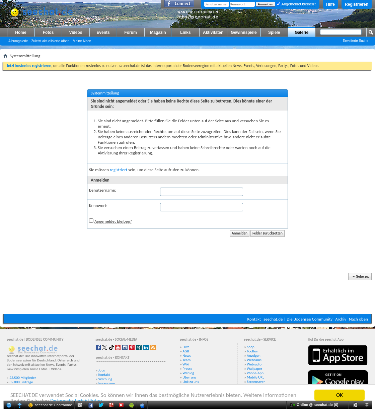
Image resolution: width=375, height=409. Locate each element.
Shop (250, 347)
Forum (130, 32)
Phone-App (255, 373)
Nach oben (358, 319)
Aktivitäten (213, 32)
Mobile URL (255, 377)
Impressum (106, 383)
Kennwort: (98, 205)
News (186, 355)
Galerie (301, 32)
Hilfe (330, 4)
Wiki (185, 364)
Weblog (188, 373)
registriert (118, 169)
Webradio (254, 364)
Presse (187, 368)
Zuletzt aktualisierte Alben (50, 41)
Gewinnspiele (243, 32)
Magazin (158, 32)
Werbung (105, 379)
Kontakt (254, 319)
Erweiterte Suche (355, 41)
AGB (185, 351)
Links (185, 32)
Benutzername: (102, 190)
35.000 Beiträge (21, 382)
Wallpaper (254, 368)
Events (102, 32)
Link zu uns (190, 382)
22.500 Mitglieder (22, 378)
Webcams (254, 360)
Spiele (274, 32)
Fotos (48, 32)
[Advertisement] (187, 294)
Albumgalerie (18, 41)
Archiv (340, 319)
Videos (75, 32)
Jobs (101, 370)
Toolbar (252, 351)
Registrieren (356, 4)
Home (20, 32)
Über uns (189, 377)
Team (186, 360)
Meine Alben (82, 41)
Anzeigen (253, 355)
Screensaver (256, 382)
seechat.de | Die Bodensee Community (298, 319)
